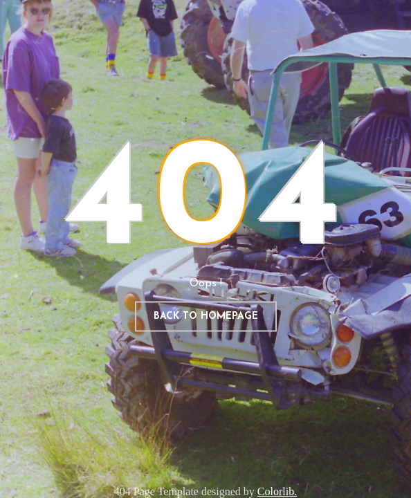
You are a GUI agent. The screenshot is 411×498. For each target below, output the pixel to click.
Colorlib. (277, 491)
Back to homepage (206, 316)
